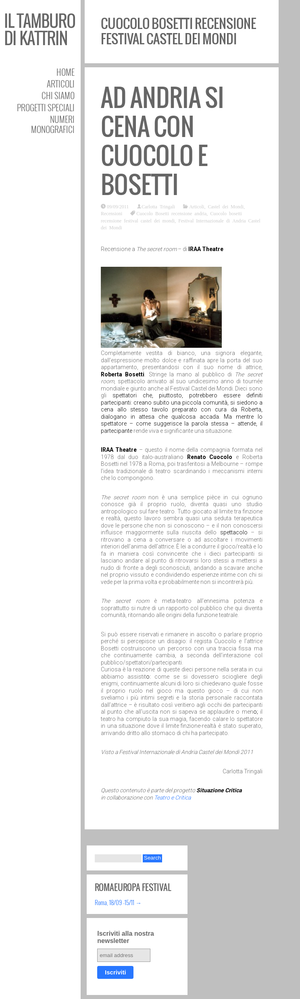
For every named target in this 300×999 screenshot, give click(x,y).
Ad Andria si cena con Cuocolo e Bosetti (162, 141)
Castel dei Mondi (226, 206)
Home (65, 72)
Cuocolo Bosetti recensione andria (171, 213)
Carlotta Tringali (158, 206)
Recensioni (111, 213)
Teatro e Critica (172, 797)
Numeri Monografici (53, 124)
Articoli (61, 83)
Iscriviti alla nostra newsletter (125, 937)
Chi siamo (58, 95)
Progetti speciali (46, 107)
